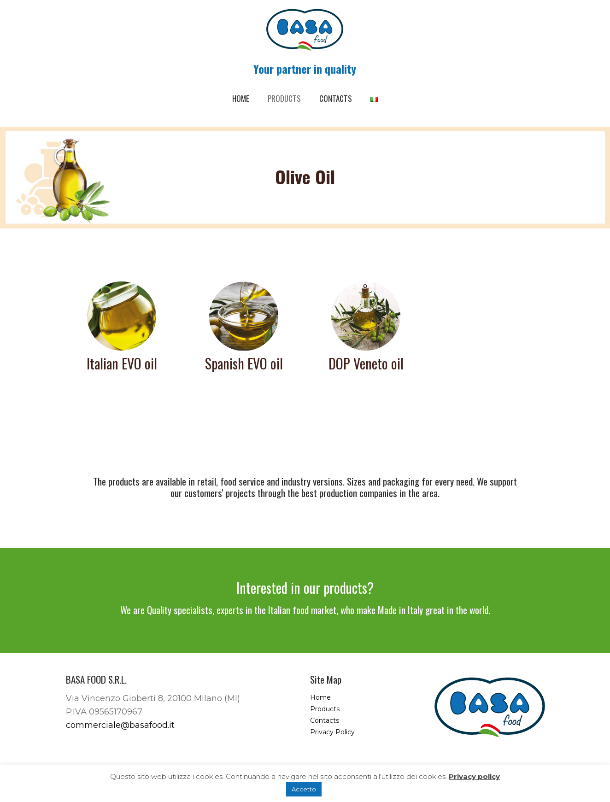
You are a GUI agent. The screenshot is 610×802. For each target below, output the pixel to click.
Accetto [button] (304, 789)
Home (320, 697)
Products (325, 709)
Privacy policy (474, 776)
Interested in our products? (305, 587)
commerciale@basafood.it (120, 725)
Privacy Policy (332, 732)
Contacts (324, 720)
